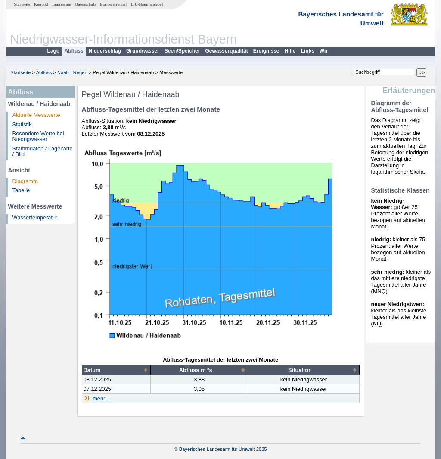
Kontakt (41, 4)
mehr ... (101, 398)
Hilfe (290, 51)
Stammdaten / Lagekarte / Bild (42, 151)
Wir (324, 51)
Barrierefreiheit (113, 4)
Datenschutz (85, 4)
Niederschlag (105, 51)
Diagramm (25, 181)
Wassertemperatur (35, 217)
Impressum (61, 4)
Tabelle (21, 190)
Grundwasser (142, 51)
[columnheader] (116, 370)
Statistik (22, 124)
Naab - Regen (72, 72)
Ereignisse (266, 51)
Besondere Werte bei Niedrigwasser (38, 136)
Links (307, 51)
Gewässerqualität (226, 51)
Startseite (22, 4)
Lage (53, 51)
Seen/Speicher (182, 51)
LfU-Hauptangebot (146, 4)
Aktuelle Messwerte (36, 115)
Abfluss (74, 51)
